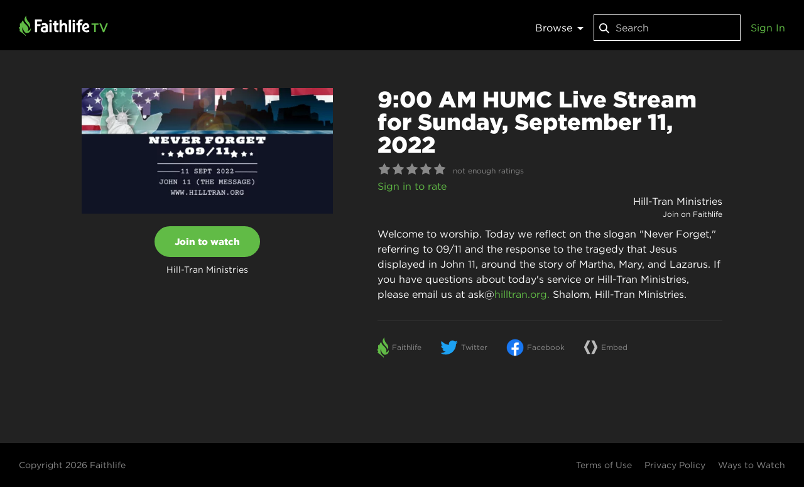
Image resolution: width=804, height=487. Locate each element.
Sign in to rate (412, 186)
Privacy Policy (674, 465)
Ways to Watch (751, 465)
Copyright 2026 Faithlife (72, 465)
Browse (559, 27)
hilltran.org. (522, 294)
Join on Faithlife (692, 214)
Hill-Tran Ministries (677, 201)
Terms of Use (604, 465)
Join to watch (207, 242)
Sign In (768, 27)
